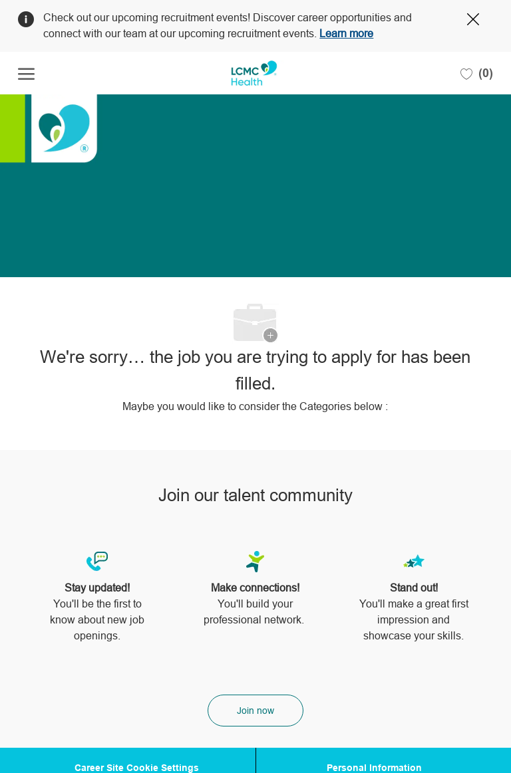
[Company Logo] (254, 73)
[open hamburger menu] (26, 73)
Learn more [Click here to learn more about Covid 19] (346, 33)
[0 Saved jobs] (476, 73)
